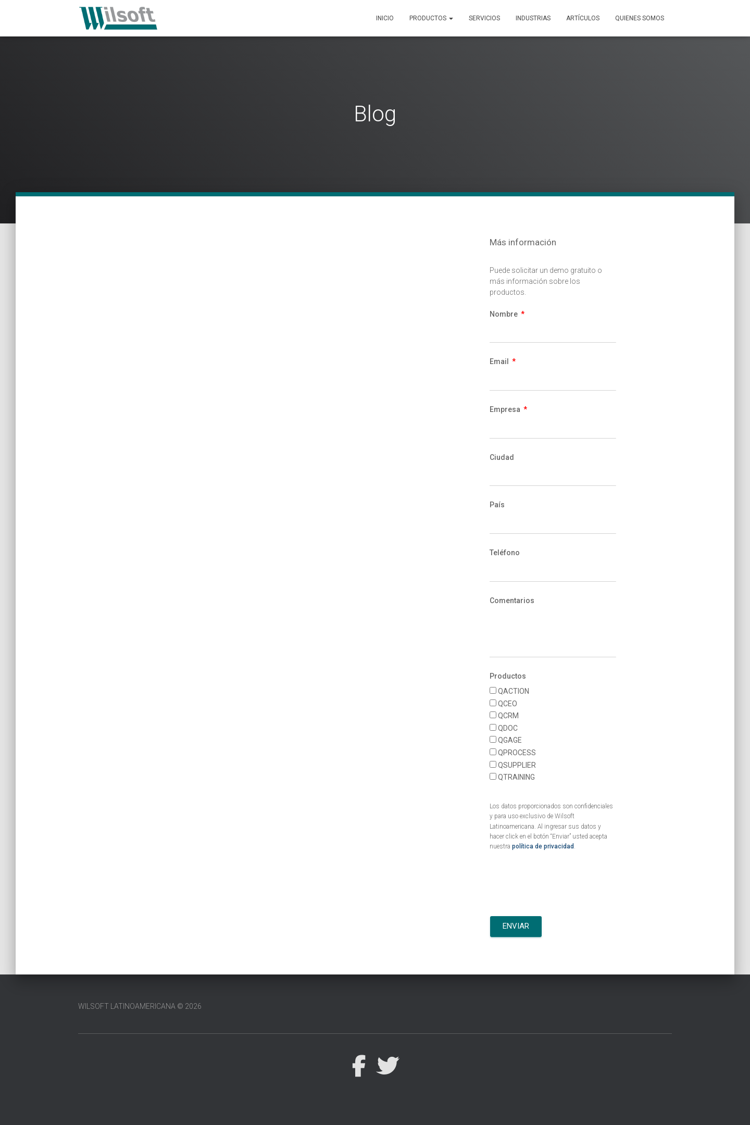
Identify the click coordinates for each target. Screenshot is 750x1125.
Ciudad (502, 457)
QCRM (508, 715)
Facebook (358, 1066)
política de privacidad (543, 846)
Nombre (504, 314)
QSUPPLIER (517, 765)
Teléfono (505, 552)
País (497, 505)
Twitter (387, 1066)
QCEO (507, 703)
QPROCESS (517, 752)
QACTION (513, 691)
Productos (431, 18)
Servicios (484, 18)
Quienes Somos (639, 18)
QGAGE (510, 740)
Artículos (582, 18)
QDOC (508, 728)
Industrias (533, 18)
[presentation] (569, 885)
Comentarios (512, 600)
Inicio (385, 18)
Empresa (506, 409)
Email (500, 361)
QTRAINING (516, 777)
